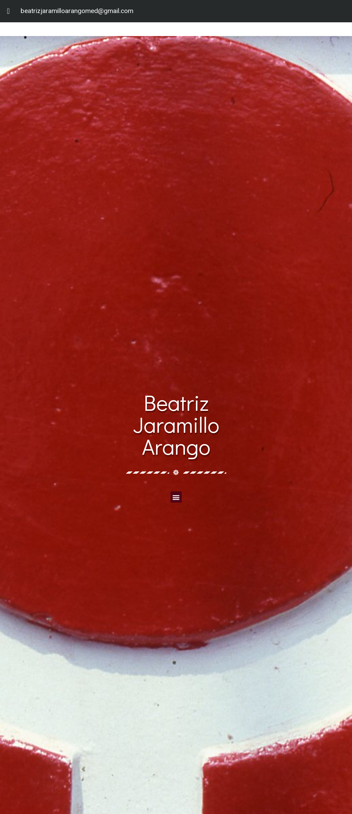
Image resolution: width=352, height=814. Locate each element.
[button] (175, 496)
